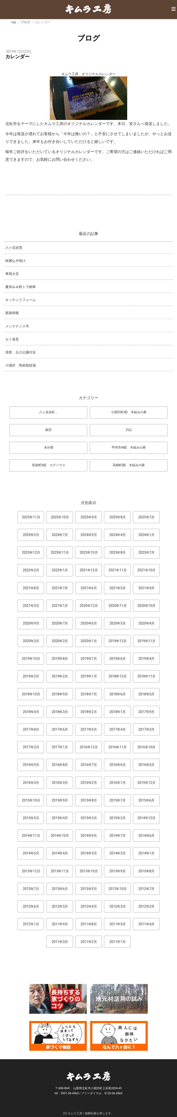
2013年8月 (146, 871)
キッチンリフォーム (20, 300)
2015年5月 (31, 818)
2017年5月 (89, 729)
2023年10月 (89, 552)
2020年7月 (60, 623)
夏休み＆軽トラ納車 (20, 287)
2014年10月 (60, 836)
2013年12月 (31, 871)
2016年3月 (60, 783)
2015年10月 (31, 800)
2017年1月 (60, 747)
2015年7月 (118, 800)
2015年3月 (89, 818)
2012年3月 (118, 906)
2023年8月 (118, 552)
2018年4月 (31, 712)
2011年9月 (60, 924)
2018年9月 (60, 694)
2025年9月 (89, 517)
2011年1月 (118, 942)
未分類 (48, 447)
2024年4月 (118, 535)
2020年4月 (146, 623)
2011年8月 (89, 924)
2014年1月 (146, 853)
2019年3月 (31, 676)
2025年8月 (118, 517)
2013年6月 (60, 889)
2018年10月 (31, 694)
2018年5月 (146, 694)
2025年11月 (31, 517)
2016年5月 (146, 765)
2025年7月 (146, 517)
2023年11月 (60, 552)
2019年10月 (31, 659)
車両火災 (12, 274)
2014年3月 (89, 853)
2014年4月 (60, 853)
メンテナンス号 (17, 326)
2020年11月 (118, 606)
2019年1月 (89, 676)
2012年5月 (60, 906)
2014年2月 (118, 853)
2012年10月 (118, 889)
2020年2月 (60, 641)
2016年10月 (146, 747)
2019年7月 (89, 659)
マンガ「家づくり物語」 (58, 1036)
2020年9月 (31, 623)
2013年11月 (60, 871)
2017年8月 (31, 729)
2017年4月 (118, 729)
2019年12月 (118, 641)
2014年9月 (89, 836)
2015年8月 (89, 800)
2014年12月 (146, 818)
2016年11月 (118, 747)
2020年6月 (89, 623)
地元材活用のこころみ (119, 999)
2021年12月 (89, 570)
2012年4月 (89, 906)
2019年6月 (118, 659)
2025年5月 (31, 535)
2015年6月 (146, 800)
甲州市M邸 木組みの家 (129, 447)
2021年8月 (31, 588)
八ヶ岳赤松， (48, 412)
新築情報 (12, 313)
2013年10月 (89, 871)
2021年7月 (60, 588)
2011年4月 (146, 924)
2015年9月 (60, 800)
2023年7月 (146, 552)
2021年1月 (60, 606)
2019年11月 (146, 641)
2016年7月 (89, 765)
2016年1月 (118, 783)
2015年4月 (60, 818)
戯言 (48, 430)
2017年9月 (146, 712)
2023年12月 (31, 552)
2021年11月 (118, 570)
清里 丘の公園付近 (20, 352)
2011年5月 (118, 924)
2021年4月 (146, 588)
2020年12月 (89, 606)
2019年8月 (60, 659)
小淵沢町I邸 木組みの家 (129, 412)
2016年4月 (31, 783)
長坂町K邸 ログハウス (48, 465)
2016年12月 (89, 747)
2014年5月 (31, 853)
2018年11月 (146, 676)
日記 (129, 430)
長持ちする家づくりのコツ (58, 999)
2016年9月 (31, 765)
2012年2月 (146, 906)
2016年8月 (60, 765)
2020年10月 (146, 606)
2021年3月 (31, 606)
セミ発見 (12, 339)
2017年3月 (146, 729)
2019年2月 (60, 676)
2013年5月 (89, 889)
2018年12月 (118, 676)
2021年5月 (118, 588)
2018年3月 (60, 712)
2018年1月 (118, 712)
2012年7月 (146, 889)
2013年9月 (118, 871)
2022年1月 (60, 570)
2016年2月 (89, 783)
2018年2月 (89, 712)
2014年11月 (31, 836)
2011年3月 (60, 942)
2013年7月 (31, 889)
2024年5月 (89, 535)
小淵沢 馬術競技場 (20, 365)
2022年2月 (31, 570)
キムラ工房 (88, 9)
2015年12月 (146, 783)
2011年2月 (89, 942)
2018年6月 (118, 694)
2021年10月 (146, 570)
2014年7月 (118, 836)
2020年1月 (89, 641)
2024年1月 (146, 535)
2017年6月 (60, 729)
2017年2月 (31, 747)
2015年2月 (118, 818)
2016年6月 (118, 765)
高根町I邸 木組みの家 (129, 465)
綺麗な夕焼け (15, 261)
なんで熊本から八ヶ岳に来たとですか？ (119, 1036)
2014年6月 (146, 836)
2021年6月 (89, 588)
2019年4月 (146, 659)
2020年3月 (31, 641)
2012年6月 (31, 906)
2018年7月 (89, 694)
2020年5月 (118, 623)
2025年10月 (60, 517)
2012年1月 (31, 924)
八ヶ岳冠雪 (13, 248)
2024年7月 (60, 535)
